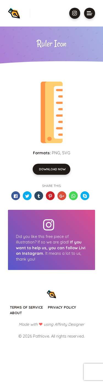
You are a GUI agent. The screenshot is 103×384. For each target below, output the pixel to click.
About (16, 313)
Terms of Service (26, 307)
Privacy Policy (62, 307)
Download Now (52, 169)
